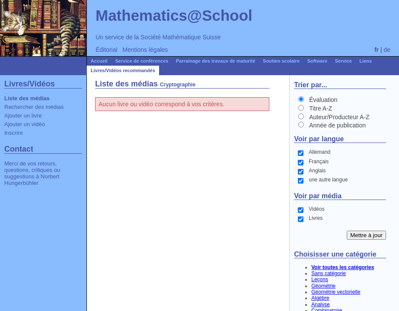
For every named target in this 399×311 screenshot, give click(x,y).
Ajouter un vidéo (24, 124)
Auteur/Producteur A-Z (339, 117)
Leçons (319, 279)
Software (317, 60)
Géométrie (323, 286)
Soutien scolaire (281, 60)
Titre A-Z (320, 108)
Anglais (317, 171)
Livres (315, 218)
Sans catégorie (328, 273)
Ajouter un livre (23, 115)
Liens (365, 60)
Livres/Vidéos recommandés (123, 70)
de (386, 49)
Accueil (99, 60)
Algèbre (320, 298)
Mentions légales (145, 49)
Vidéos (316, 209)
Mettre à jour (366, 235)
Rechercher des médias (34, 107)
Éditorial (107, 49)
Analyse (320, 304)
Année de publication (337, 125)
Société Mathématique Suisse (180, 37)
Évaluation (323, 99)
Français (319, 162)
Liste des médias (27, 98)
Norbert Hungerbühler (31, 179)
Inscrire (13, 133)
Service (343, 60)
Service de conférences (142, 60)
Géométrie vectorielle (335, 292)
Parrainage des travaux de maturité (215, 60)
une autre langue (328, 180)
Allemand (319, 152)
